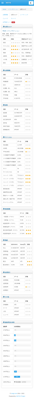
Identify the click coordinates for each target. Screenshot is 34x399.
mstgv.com (14, 393)
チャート (13, 18)
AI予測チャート (9, 22)
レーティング (24, 14)
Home (4, 9)
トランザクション (13, 9)
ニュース (5, 18)
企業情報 (5, 14)
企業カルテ (14, 14)
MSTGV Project (20, 396)
